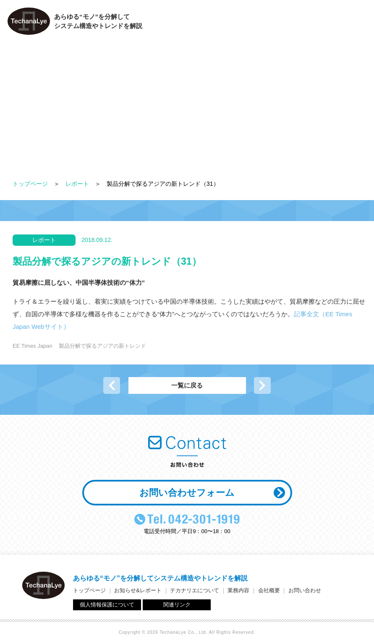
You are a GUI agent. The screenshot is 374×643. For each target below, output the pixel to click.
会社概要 (304, 23)
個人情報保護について (107, 604)
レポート (77, 183)
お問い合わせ (349, 23)
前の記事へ (111, 385)
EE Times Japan (32, 346)
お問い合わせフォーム (187, 492)
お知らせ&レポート (138, 590)
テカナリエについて (207, 23)
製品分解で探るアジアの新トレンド (102, 346)
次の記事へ (262, 385)
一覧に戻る (187, 385)
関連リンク (177, 604)
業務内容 (263, 23)
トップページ (30, 183)
